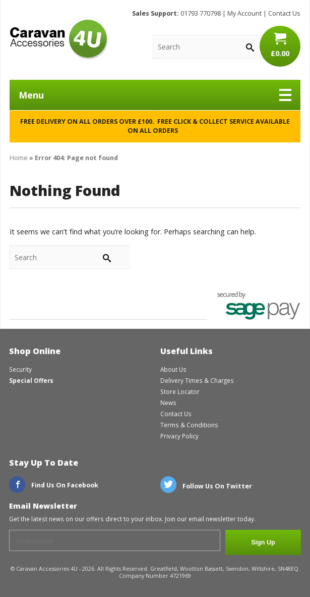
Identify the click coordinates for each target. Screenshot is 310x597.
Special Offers (31, 380)
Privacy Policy (179, 436)
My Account (244, 13)
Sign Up (263, 542)
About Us (173, 369)
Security (20, 369)
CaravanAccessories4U (59, 39)
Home (19, 158)
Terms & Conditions (189, 425)
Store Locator (180, 391)
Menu (155, 95)
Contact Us (284, 13)
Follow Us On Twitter (206, 486)
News (168, 403)
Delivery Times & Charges (197, 380)
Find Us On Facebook (53, 485)
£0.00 (280, 45)
